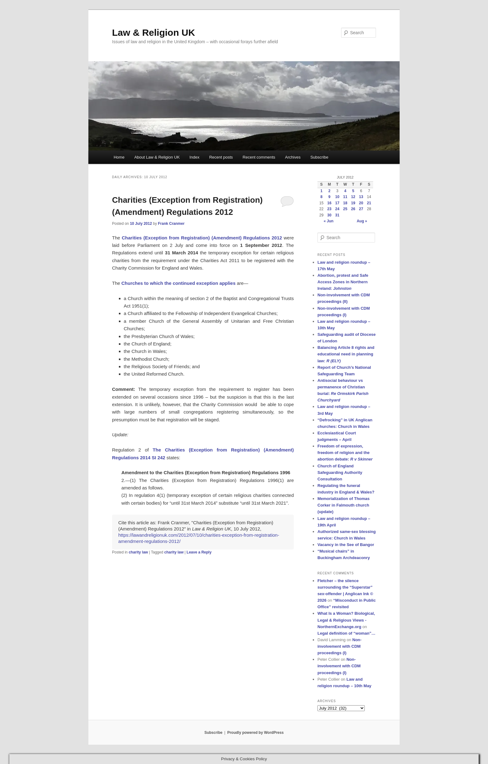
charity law (138, 552)
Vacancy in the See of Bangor (345, 544)
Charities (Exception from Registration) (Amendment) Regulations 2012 (202, 237)
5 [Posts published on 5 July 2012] (353, 191)
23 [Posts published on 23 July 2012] (329, 209)
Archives (293, 157)
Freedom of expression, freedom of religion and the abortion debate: (345, 452)
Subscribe (319, 157)
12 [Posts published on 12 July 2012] (353, 197)
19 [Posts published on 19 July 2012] (353, 203)
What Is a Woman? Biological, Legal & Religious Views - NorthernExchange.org (346, 620)
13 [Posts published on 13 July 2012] (361, 197)
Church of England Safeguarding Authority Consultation (339, 472)
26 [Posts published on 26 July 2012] (353, 209)
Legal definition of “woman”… (346, 633)
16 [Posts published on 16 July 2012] (329, 203)
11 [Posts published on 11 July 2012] (345, 197)
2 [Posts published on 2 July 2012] (329, 191)
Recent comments (259, 157)
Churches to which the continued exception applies (178, 283)
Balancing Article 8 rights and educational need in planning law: (345, 354)
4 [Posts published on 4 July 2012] (345, 191)
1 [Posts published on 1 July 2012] (321, 191)
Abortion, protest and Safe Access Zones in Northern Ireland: (342, 282)
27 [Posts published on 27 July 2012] (361, 209)
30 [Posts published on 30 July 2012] (329, 215)
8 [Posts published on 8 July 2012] (321, 197)
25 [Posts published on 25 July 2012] (345, 209)
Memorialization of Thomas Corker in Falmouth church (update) (343, 505)
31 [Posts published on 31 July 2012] (337, 215)
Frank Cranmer (171, 223)
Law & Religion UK (153, 32)
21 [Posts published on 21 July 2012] (369, 203)
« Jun (328, 221)
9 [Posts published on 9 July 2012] (329, 197)
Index (194, 157)
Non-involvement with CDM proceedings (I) (339, 646)
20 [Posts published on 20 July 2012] (361, 203)
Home (119, 157)
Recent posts (221, 157)
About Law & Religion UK (157, 157)
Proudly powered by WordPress (255, 732)
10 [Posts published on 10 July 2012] (337, 197)
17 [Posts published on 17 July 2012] (337, 203)
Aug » (362, 221)
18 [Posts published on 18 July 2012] (345, 203)
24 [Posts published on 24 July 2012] (337, 209)
